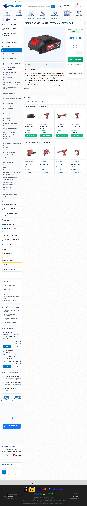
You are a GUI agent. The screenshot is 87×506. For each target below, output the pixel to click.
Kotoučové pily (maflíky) (9, 106)
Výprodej (7, 264)
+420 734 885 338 (9, 357)
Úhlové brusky (6, 80)
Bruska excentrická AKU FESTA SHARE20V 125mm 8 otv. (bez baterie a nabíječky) (30, 163)
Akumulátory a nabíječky (9, 58)
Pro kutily (50, 1)
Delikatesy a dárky (10, 245)
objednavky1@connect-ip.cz (12, 359)
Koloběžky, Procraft (8, 192)
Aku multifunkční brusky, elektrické (9, 88)
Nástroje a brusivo (10, 43)
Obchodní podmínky (10, 285)
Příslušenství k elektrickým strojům (10, 195)
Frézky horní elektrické (9, 132)
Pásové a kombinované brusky (11, 91)
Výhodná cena (8, 253)
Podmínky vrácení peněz (11, 292)
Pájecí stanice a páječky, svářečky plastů (12, 144)
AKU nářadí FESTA (52, 18)
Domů (6, 483)
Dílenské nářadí (9, 39)
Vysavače (5, 165)
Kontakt (82, 1)
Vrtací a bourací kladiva (9, 67)
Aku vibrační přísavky (8, 182)
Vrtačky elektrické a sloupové (10, 61)
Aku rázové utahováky (8, 56)
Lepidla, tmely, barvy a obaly (11, 214)
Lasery (5, 138)
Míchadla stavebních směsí (10, 72)
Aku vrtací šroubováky (8, 53)
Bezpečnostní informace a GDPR (12, 297)
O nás (73, 1)
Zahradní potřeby (10, 205)
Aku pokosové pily (7, 118)
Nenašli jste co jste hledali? (10, 319)
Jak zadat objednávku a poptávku (11, 311)
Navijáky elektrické (8, 175)
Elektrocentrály (7, 187)
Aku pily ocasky (7, 113)
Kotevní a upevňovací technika (11, 34)
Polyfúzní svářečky (8, 162)
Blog (77, 1)
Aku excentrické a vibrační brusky (11, 82)
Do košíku (31, 136)
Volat (7, 346)
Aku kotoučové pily (8, 103)
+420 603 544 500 (7, 1)
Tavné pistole (6, 157)
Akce (5, 250)
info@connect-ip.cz (21, 1)
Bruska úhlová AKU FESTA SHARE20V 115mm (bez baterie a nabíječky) (62, 127)
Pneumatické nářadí (8, 170)
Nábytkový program (10, 232)
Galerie (44, 483)
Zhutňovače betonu (8, 180)
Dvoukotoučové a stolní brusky (11, 96)
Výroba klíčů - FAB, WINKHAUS (10, 315)
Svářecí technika (7, 160)
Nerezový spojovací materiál (10, 29)
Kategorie (28, 18)
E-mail (16, 346)
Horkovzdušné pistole (8, 141)
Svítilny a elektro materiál (10, 209)
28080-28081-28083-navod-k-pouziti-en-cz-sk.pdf (40, 102)
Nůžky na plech (7, 126)
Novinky (6, 257)
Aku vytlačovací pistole (9, 152)
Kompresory (6, 167)
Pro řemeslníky (59, 1)
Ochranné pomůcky (10, 228)
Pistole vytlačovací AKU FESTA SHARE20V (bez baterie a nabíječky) (61, 163)
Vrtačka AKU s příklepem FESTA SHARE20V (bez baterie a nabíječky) (45, 127)
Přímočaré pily (7, 111)
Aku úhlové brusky (7, 77)
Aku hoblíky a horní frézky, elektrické (10, 129)
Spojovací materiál (10, 24)
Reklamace (7, 294)
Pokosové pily (6, 121)
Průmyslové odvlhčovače (9, 184)
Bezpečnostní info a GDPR (75, 483)
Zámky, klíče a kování (10, 235)
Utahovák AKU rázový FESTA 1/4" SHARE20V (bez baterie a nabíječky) (77, 127)
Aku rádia (5, 189)
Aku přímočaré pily (8, 108)
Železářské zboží (9, 46)
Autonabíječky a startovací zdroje (12, 172)
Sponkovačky (6, 147)
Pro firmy (67, 1)
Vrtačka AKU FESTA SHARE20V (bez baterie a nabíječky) (76, 163)
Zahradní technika (10, 201)
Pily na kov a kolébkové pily (10, 123)
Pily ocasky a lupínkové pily (10, 116)
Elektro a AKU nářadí (39, 18)
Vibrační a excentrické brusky (10, 85)
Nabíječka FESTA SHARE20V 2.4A (29, 127)
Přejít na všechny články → (11, 276)
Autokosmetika (9, 224)
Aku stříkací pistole (8, 155)
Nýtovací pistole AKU (8, 150)
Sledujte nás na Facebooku (10, 426)
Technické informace (10, 301)
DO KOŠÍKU (75, 59)
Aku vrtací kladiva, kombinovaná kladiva (11, 64)
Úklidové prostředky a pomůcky (11, 240)
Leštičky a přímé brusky (9, 75)
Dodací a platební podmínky (9, 288)
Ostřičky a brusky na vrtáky (10, 101)
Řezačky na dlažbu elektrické (10, 177)
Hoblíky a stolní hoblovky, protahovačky (9, 135)
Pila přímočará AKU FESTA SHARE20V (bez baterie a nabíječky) (45, 163)
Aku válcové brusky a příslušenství (12, 98)
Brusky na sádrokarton (9, 93)
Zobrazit (31, 172)
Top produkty (8, 261)
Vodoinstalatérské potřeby (10, 220)
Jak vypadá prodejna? (10, 322)
